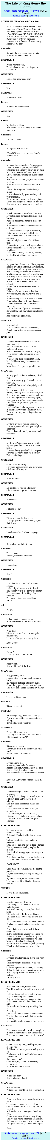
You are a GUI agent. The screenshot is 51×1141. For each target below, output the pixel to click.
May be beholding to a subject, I (21, 996)
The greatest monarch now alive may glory (25, 1030)
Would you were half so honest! (20, 518)
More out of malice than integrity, (21, 941)
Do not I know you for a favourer (21, 488)
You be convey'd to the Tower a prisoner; (24, 591)
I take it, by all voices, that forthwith (22, 588)
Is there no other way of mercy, (20, 619)
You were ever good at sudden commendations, (20, 831)
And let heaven (13, 1087)
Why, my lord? (13, 478)
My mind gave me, (15, 763)
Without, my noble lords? (18, 107)
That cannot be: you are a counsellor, (23, 327)
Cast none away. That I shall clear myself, (25, 400)
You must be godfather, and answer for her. (25, 1021)
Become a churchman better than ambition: (25, 395)
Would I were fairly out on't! (19, 753)
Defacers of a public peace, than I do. (23, 291)
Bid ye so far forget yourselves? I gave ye (25, 934)
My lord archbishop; (15, 125)
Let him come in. (14, 139)
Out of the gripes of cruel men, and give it (25, 685)
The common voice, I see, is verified (22, 1104)
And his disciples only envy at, (20, 770)
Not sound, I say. (14, 509)
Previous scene (19, 16)
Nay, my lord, (12, 325)
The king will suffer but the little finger (24, 734)
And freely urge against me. (19, 316)
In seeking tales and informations (21, 765)
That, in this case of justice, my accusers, (24, 308)
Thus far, (10, 955)
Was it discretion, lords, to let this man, (24, 914)
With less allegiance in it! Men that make (24, 298)
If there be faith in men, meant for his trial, (25, 970)
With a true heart (14, 1076)
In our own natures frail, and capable (22, 172)
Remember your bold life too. (19, 544)
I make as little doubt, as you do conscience (25, 407)
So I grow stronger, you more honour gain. (25, 1123)
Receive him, (12, 664)
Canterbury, (12, 1011)
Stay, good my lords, (15, 675)
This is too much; (14, 553)
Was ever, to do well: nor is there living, (24, 276)
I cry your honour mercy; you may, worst (24, 467)
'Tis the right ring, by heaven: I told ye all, (25, 715)
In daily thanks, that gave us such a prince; (25, 796)
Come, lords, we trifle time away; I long (24, 1116)
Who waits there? (14, 97)
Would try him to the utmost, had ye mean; (25, 944)
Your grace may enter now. (18, 148)
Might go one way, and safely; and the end (25, 274)
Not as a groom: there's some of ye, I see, (24, 939)
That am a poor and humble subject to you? (25, 1035)
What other (11, 631)
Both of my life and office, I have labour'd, (25, 267)
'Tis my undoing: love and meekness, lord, (25, 392)
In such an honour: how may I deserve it (24, 1033)
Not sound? (11, 499)
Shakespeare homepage (16, 11)
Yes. (8, 88)
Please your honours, (16, 65)
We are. (10, 610)
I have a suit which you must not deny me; (25, 1013)
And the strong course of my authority (23, 272)
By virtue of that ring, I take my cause (23, 683)
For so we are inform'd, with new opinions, (25, 199)
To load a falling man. (16, 455)
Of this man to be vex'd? (17, 737)
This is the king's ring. (16, 697)
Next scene (33, 16)
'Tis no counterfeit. (15, 706)
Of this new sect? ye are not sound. (22, 490)
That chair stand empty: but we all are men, (25, 170)
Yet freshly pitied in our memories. (22, 255)
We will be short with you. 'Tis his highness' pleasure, (21, 347)
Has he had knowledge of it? (19, 79)
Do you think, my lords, (17, 732)
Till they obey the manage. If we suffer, (24, 230)
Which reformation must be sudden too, (24, 213)
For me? (10, 652)
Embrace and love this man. (19, 1066)
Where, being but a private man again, (23, 359)
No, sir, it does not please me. (19, 902)
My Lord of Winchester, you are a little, (24, 443)
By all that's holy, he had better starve (23, 878)
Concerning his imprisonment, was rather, (25, 967)
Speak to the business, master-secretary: (24, 53)
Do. (8, 541)
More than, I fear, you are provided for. (24, 366)
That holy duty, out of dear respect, (22, 813)
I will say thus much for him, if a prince (24, 994)
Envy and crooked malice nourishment (23, 301)
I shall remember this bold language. (22, 532)
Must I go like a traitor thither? (20, 654)
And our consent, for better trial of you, (24, 351)
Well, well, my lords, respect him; (21, 987)
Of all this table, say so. (17, 469)
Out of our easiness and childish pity (22, 233)
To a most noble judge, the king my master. (25, 688)
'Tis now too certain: (15, 746)
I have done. (12, 565)
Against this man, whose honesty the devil (25, 768)
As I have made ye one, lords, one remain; (25, 1121)
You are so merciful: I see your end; (22, 390)
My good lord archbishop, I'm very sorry (24, 165)
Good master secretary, (17, 464)
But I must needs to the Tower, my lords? (24, 621)
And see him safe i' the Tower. (20, 666)
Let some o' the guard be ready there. (23, 638)
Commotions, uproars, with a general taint (25, 245)
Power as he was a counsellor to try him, (24, 936)
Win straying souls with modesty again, (24, 397)
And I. (9, 574)
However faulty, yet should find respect (24, 450)
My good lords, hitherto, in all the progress (25, 264)
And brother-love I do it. (17, 1078)
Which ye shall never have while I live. (24, 946)
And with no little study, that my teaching (25, 269)
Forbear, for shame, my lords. (19, 556)
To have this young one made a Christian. (25, 1119)
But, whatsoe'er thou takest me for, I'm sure (25, 857)
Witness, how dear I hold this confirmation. (25, 1090)
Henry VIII (34, 11)
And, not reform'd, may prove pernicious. (25, 204)
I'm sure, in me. (13, 977)
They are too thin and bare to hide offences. (25, 845)
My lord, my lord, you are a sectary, (22, 424)
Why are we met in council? (19, 55)
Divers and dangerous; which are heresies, (25, 202)
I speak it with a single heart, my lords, (23, 279)
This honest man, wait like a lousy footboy (25, 921)
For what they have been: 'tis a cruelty (23, 453)
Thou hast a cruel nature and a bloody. (23, 859)
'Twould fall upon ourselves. (19, 723)
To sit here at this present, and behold (23, 167)
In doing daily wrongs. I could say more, (24, 410)
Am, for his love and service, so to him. (24, 999)
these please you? (14, 1059)
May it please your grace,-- (18, 893)
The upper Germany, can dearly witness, (24, 252)
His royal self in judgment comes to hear (24, 816)
